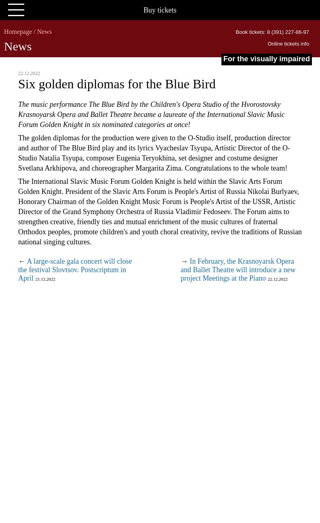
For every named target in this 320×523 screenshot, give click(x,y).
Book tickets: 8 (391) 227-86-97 (272, 32)
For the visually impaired (266, 59)
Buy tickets (160, 10)
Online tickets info (288, 44)
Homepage (18, 31)
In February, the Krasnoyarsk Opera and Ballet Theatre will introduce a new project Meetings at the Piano (238, 269)
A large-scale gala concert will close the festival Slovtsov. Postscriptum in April (75, 269)
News (44, 31)
